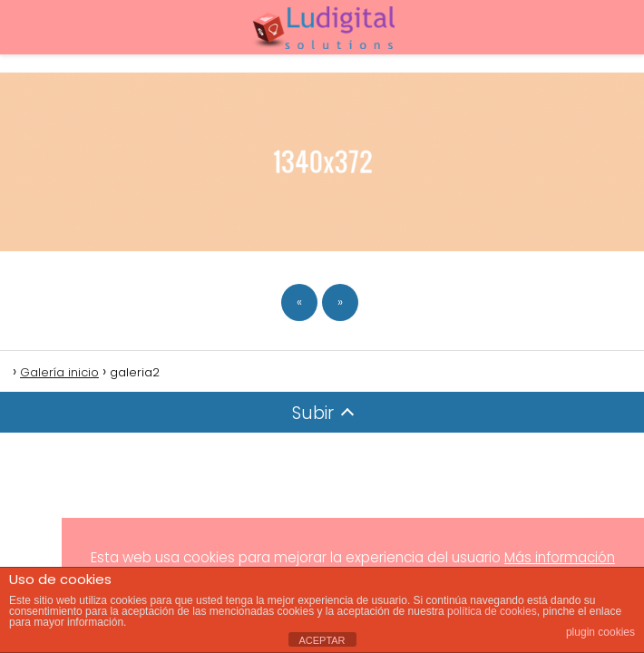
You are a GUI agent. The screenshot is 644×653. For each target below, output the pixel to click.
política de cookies (492, 611)
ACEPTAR (321, 640)
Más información (559, 557)
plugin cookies (600, 632)
